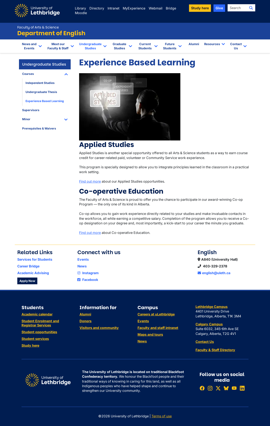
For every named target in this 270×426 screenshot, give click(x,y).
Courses (28, 73)
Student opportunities (39, 332)
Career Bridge (28, 266)
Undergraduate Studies (90, 46)
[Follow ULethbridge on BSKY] (226, 388)
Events (83, 259)
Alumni (194, 44)
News (82, 266)
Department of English (51, 33)
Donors (86, 321)
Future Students (169, 46)
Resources (212, 44)
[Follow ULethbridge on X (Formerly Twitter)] (218, 388)
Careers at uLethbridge (156, 314)
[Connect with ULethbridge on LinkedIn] (242, 388)
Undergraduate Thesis (41, 92)
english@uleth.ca (214, 273)
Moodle (81, 13)
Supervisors (30, 110)
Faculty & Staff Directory (215, 350)
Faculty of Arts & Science (38, 27)
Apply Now (27, 281)
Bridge (171, 8)
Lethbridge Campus (212, 307)
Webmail (155, 8)
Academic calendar (37, 314)
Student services (35, 339)
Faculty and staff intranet (158, 328)
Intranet (113, 8)
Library (80, 8)
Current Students (145, 46)
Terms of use (161, 416)
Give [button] (219, 8)
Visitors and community (99, 328)
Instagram (88, 273)
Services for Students (34, 259)
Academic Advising (33, 273)
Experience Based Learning (45, 101)
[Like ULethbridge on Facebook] (202, 388)
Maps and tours (150, 334)
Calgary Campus (209, 324)
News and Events (29, 46)
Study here (30, 345)
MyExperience (134, 8)
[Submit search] (251, 7)
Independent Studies (40, 83)
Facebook (87, 280)
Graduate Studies (119, 46)
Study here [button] (200, 8)
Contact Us (236, 46)
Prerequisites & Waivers (39, 128)
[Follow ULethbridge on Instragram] (210, 388)
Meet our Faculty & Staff (58, 46)
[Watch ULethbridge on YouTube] (234, 388)
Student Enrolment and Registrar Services (40, 323)
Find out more (90, 181)
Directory (96, 8)
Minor (26, 119)
